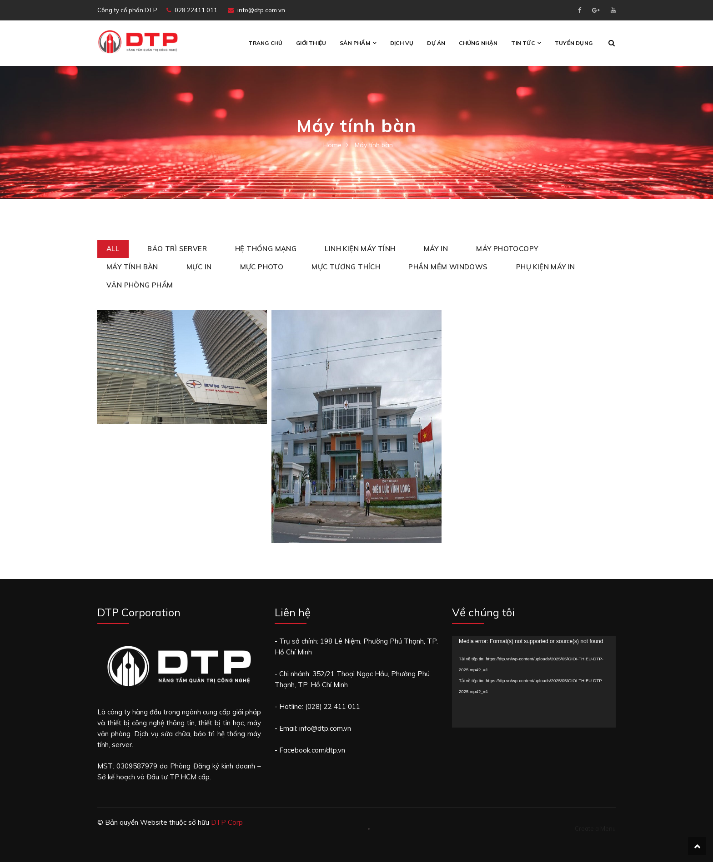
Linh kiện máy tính (360, 248)
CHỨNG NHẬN (478, 43)
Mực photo (262, 267)
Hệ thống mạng (265, 248)
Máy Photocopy (507, 248)
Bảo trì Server (177, 248)
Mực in (198, 267)
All (112, 248)
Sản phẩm (355, 43)
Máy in (436, 248)
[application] (534, 681)
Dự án (436, 43)
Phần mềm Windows (447, 267)
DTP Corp (227, 821)
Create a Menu (595, 827)
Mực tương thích (345, 267)
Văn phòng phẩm (139, 285)
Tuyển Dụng (573, 43)
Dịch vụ (401, 43)
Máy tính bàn (132, 267)
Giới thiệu (311, 43)
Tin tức (522, 43)
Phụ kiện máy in (545, 267)
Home (332, 145)
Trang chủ (265, 43)
